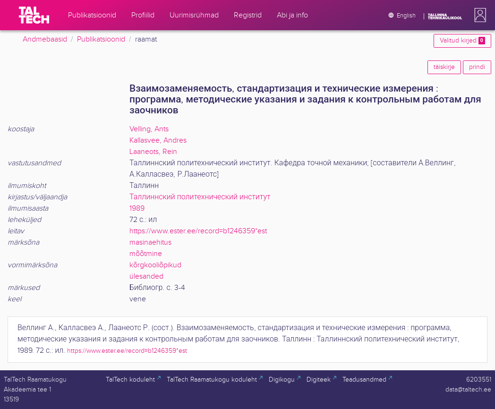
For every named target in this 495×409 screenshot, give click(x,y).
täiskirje (444, 67)
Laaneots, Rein (153, 151)
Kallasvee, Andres (158, 140)
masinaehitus (150, 242)
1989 (137, 208)
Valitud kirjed (462, 40)
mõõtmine (145, 253)
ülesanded (146, 276)
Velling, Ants (149, 129)
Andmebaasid (45, 39)
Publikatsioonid (101, 39)
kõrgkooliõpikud (155, 265)
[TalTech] (34, 15)
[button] (478, 15)
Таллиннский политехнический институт (200, 197)
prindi (477, 67)
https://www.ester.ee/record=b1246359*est (198, 231)
